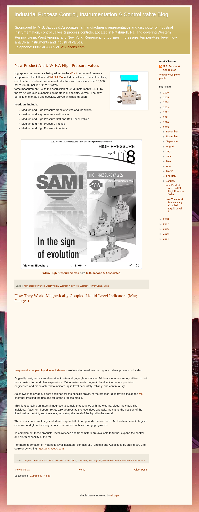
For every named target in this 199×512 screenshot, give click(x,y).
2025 (166, 97)
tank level (82, 460)
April (168, 166)
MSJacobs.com (72, 47)
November (172, 136)
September (172, 141)
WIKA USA (56, 77)
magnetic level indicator (36, 460)
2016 (166, 228)
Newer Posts (22, 469)
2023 (166, 107)
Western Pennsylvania (91, 286)
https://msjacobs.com (51, 448)
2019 (166, 127)
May (168, 161)
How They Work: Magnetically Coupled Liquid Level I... (175, 205)
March (169, 171)
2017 (166, 223)
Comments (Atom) (40, 475)
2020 (166, 122)
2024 (166, 102)
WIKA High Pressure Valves (61, 272)
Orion (73, 460)
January (170, 181)
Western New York (69, 286)
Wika (106, 286)
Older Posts (140, 469)
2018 (166, 219)
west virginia (52, 286)
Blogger (114, 495)
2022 (166, 112)
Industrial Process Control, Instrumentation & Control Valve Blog (91, 14)
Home (82, 469)
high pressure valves (34, 286)
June (169, 156)
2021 (166, 117)
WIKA (73, 73)
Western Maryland (111, 460)
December (172, 131)
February (171, 175)
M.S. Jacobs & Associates (103, 272)
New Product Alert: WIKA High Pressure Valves (56, 65)
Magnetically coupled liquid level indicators (40, 370)
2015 (166, 233)
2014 (166, 238)
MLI (141, 393)
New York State (61, 460)
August (170, 146)
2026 (166, 92)
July (168, 151)
